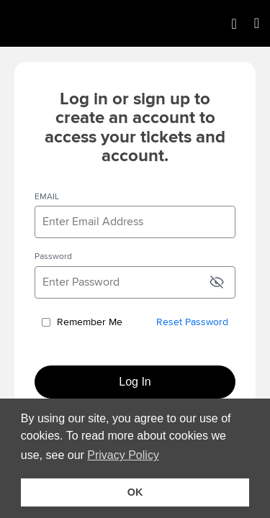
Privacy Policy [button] (125, 455)
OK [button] (135, 492)
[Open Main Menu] (256, 23)
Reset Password (192, 322)
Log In (134, 382)
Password (53, 257)
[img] (65, 23)
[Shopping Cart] (233, 24)
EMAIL (47, 197)
